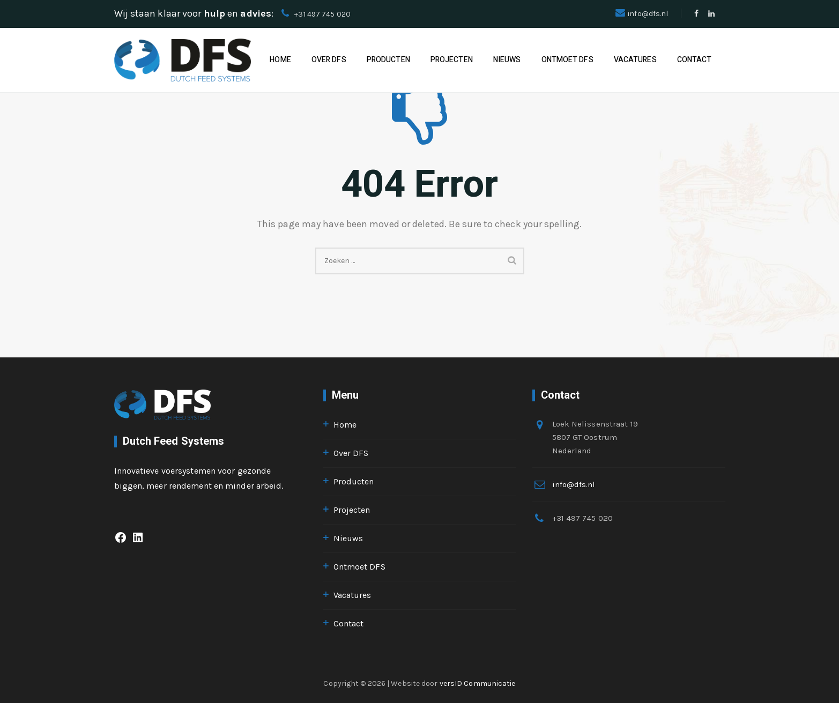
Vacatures (635, 59)
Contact (694, 59)
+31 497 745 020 (322, 14)
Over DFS (328, 59)
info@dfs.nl (648, 13)
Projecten (451, 59)
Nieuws (507, 59)
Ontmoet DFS (567, 59)
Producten (388, 59)
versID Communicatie (478, 683)
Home (280, 59)
